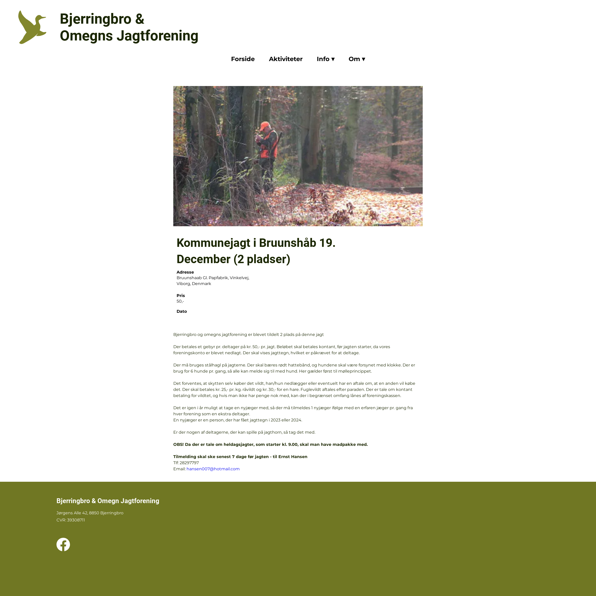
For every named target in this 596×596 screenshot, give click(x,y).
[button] (325, 59)
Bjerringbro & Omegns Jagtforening (129, 27)
